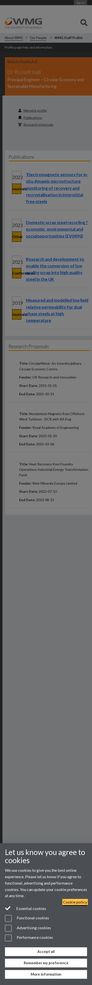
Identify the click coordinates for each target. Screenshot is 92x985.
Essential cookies (25, 908)
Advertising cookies (28, 928)
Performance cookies (29, 938)
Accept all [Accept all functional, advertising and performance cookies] (46, 951)
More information (46, 974)
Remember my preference (46, 963)
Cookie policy (75, 902)
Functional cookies (27, 918)
